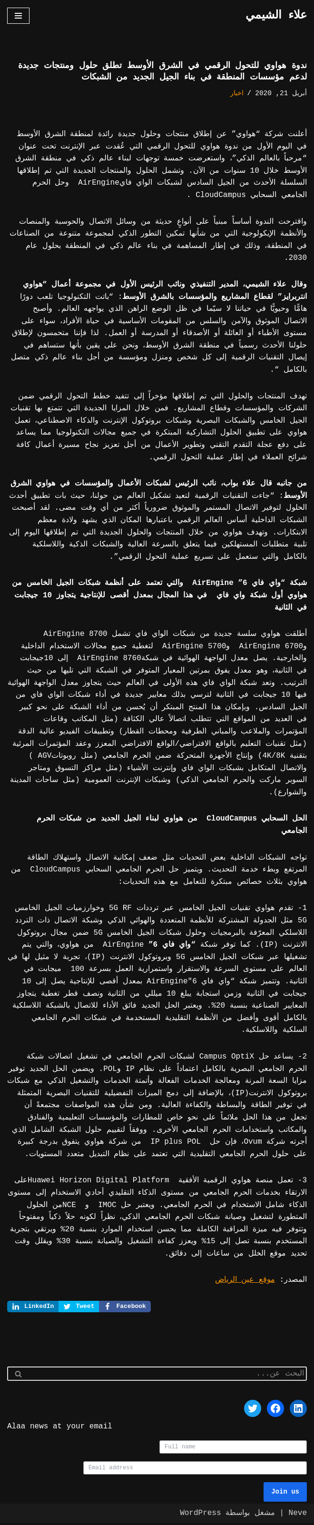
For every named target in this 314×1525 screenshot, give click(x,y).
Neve (298, 1515)
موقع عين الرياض (245, 1280)
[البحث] (168, 1375)
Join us (285, 1493)
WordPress (200, 1515)
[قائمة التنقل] (18, 16)
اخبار (237, 93)
